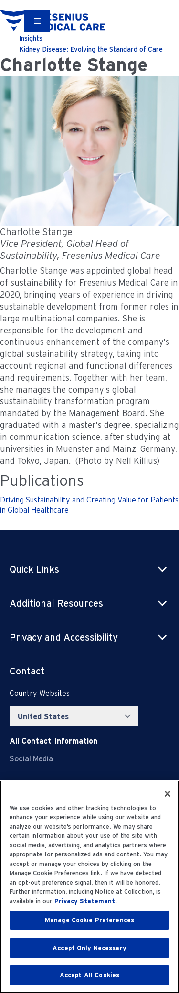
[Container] (37, 21)
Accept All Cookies (89, 975)
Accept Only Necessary (89, 947)
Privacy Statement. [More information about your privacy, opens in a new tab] (85, 901)
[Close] (167, 793)
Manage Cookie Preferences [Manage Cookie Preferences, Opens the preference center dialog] (89, 920)
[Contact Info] (53, 741)
